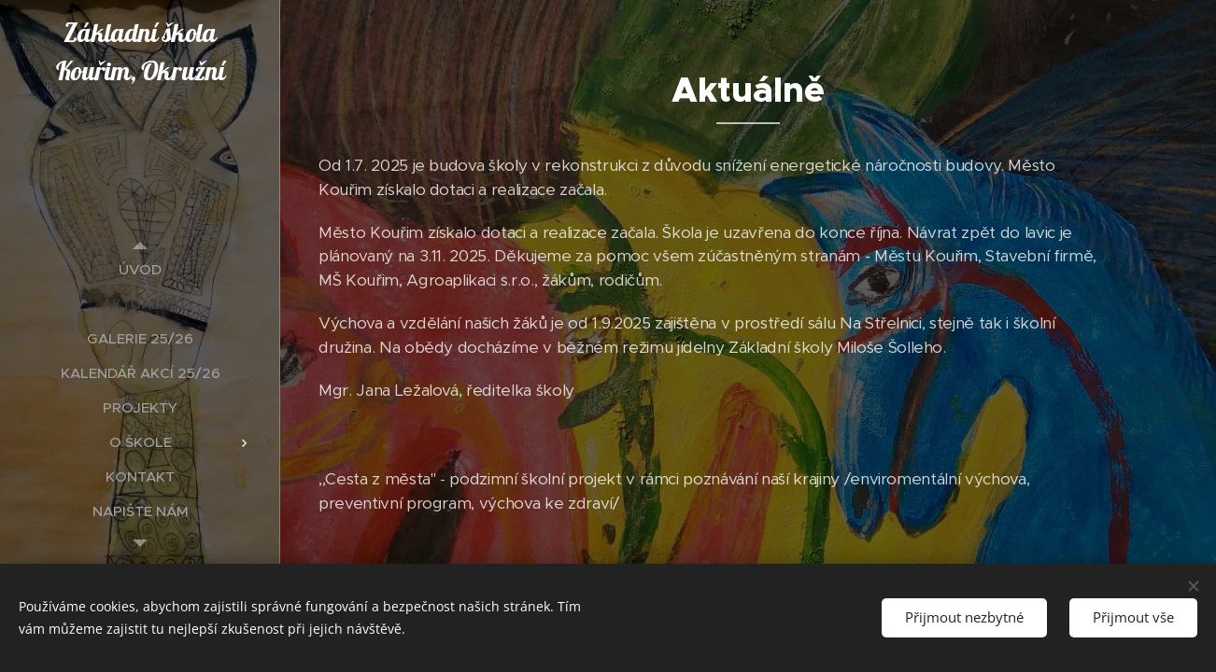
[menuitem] (140, 269)
